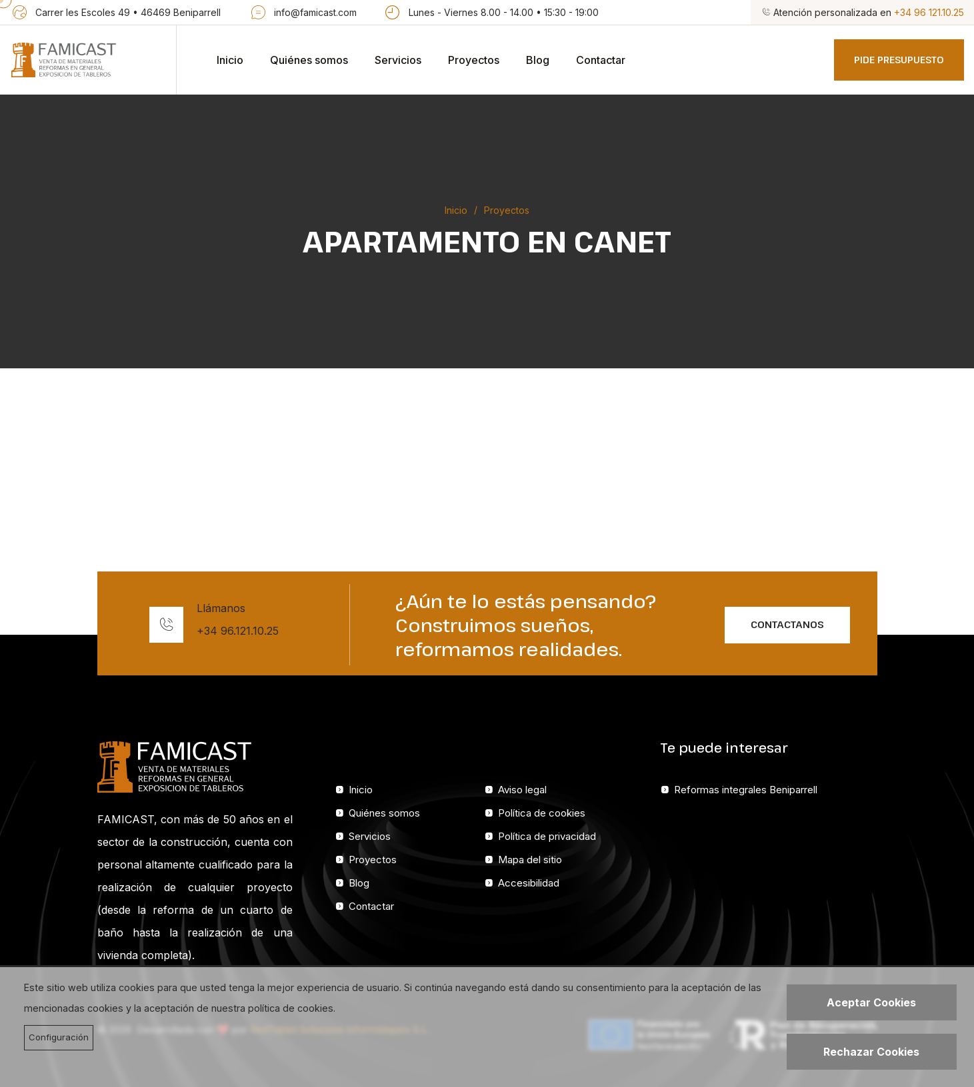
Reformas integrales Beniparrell (745, 789)
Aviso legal (522, 789)
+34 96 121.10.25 (929, 12)
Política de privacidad (547, 836)
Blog (537, 60)
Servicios (398, 60)
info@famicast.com (315, 12)
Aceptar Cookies (871, 1002)
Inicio (230, 60)
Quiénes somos (309, 60)
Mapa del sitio (530, 859)
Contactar (600, 60)
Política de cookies (541, 813)
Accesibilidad (528, 883)
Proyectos (473, 60)
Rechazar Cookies (871, 1051)
